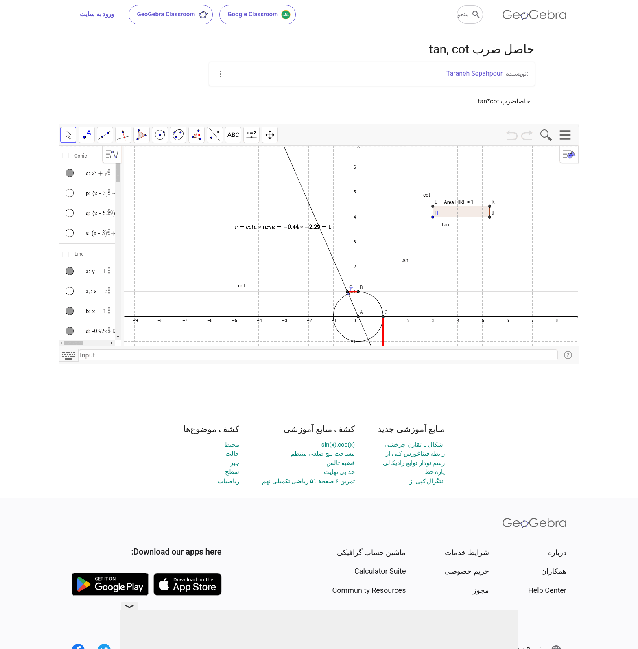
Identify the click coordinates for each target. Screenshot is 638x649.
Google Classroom (259, 15)
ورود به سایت (97, 14)
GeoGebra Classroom (172, 15)
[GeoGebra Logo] (534, 15)
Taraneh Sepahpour (474, 73)
